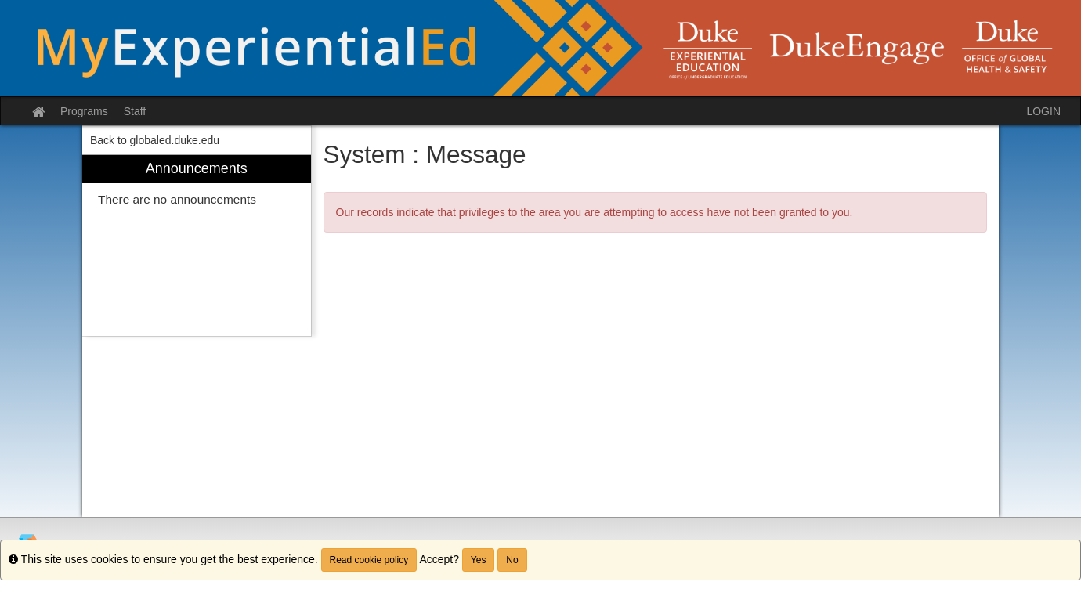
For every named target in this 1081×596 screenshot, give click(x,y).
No (512, 559)
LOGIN (1043, 111)
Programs (84, 111)
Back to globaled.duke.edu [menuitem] (154, 140)
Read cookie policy (369, 559)
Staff (135, 111)
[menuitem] (196, 245)
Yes (478, 559)
